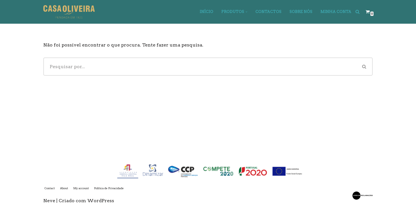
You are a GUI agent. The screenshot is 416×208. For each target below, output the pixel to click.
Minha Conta (335, 12)
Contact (49, 188)
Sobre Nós (300, 12)
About (64, 188)
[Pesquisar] (357, 12)
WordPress (100, 200)
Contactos (268, 12)
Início (206, 12)
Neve (49, 200)
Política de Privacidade (109, 188)
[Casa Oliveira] (69, 11)
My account (81, 188)
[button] (246, 12)
